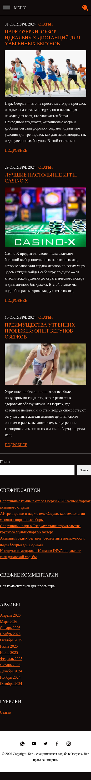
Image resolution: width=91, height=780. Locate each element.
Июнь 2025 (9, 652)
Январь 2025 (10, 665)
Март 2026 (8, 621)
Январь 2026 (10, 628)
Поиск (5, 462)
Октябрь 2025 (11, 640)
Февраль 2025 (11, 659)
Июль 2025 (9, 646)
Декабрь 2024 (11, 671)
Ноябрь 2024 (10, 677)
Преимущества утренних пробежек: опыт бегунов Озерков (40, 331)
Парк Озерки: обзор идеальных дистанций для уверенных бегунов (42, 38)
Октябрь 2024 (11, 683)
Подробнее (16, 150)
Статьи (45, 24)
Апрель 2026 (10, 615)
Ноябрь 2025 (10, 634)
